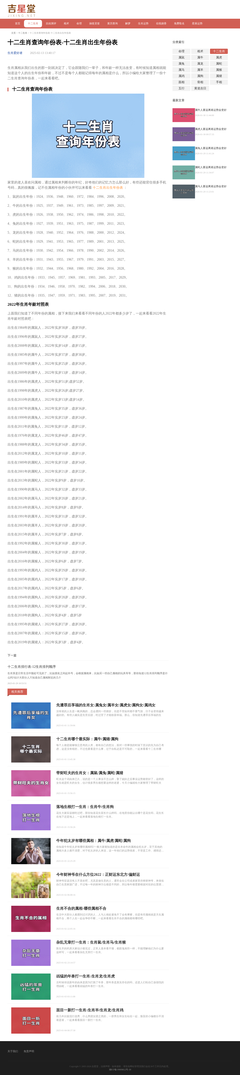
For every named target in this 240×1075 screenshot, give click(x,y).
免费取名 (179, 23)
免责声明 (29, 1051)
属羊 (200, 69)
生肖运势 (143, 23)
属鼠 (181, 57)
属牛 (200, 57)
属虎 (219, 57)
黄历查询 (112, 23)
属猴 (219, 69)
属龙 (200, 63)
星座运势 (197, 23)
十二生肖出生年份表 (108, 187)
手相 (219, 82)
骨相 (200, 82)
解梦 (127, 23)
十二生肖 (33, 23)
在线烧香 (161, 23)
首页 (17, 23)
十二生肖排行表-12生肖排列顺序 (32, 667)
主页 (13, 33)
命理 (79, 23)
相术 (66, 23)
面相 (181, 82)
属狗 (200, 76)
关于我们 (13, 1051)
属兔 (181, 63)
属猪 (219, 76)
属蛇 (219, 63)
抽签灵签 (94, 23)
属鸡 (181, 76)
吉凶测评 (51, 23)
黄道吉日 (200, 88)
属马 (181, 69)
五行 (181, 88)
